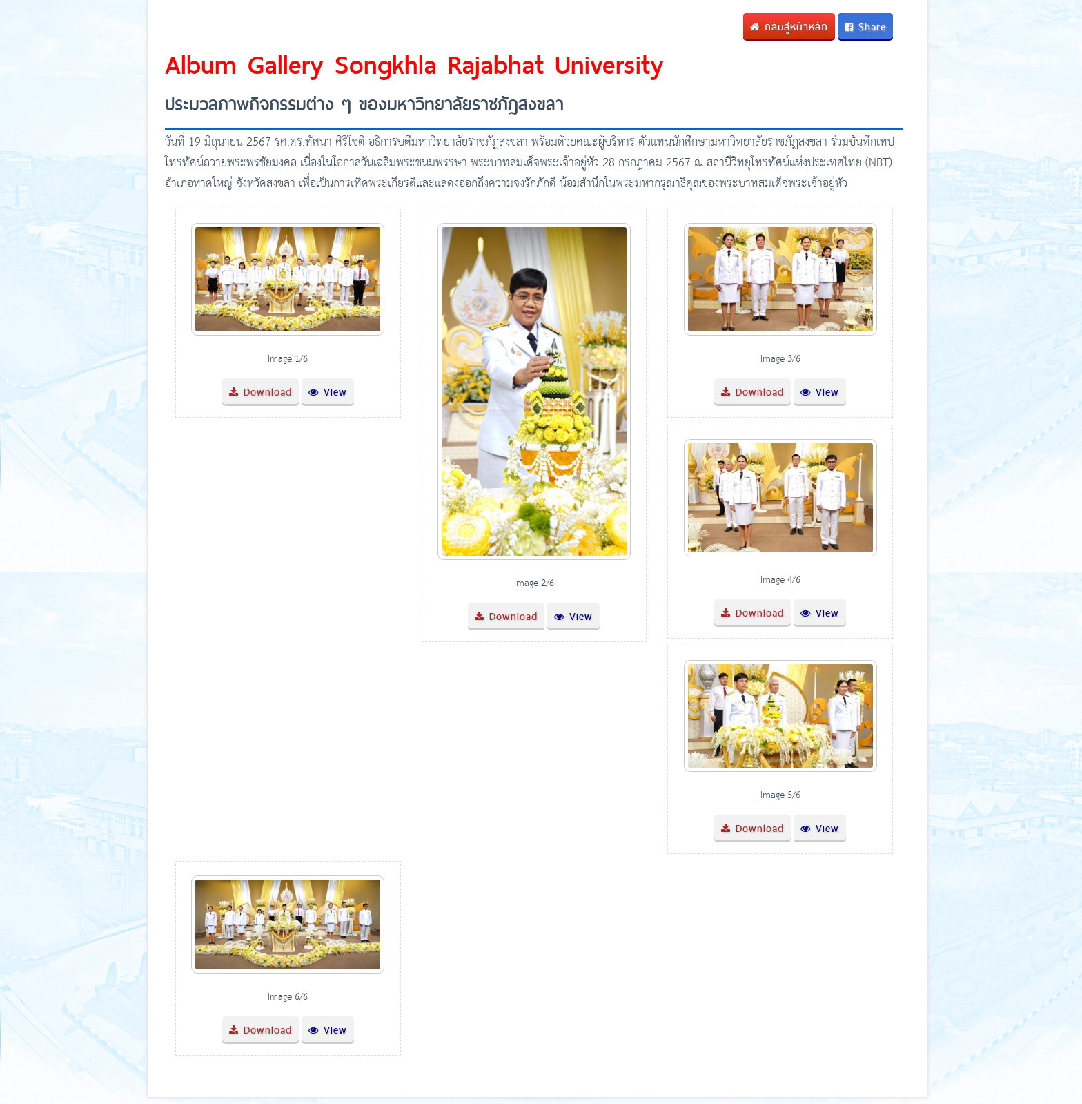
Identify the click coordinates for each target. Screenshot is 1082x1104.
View (327, 391)
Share (865, 26)
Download (260, 391)
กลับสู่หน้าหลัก (789, 26)
